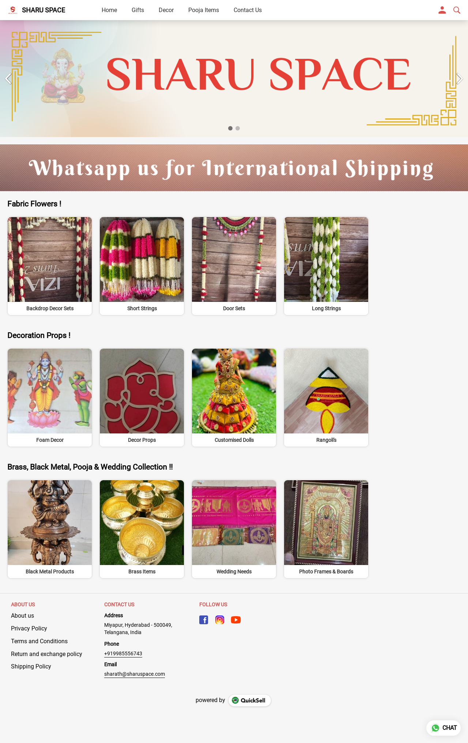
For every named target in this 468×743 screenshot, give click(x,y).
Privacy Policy (29, 628)
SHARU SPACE (43, 10)
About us (22, 615)
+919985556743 (123, 653)
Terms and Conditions (39, 641)
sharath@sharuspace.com (134, 674)
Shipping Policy (31, 666)
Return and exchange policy (46, 654)
